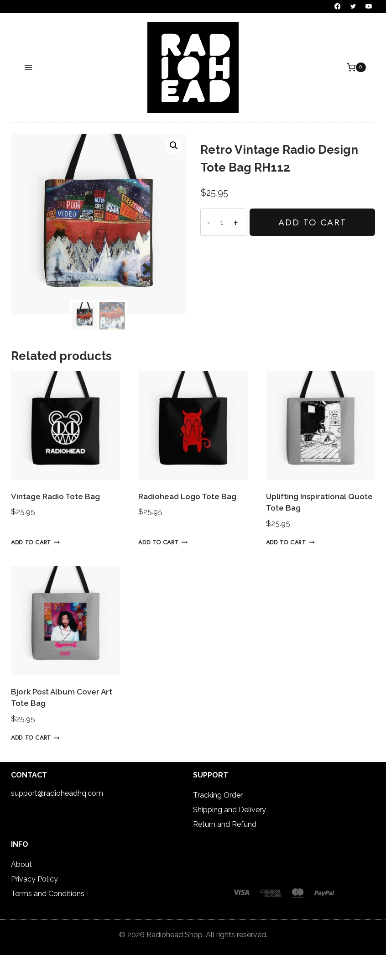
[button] (174, 145)
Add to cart (311, 222)
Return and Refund (224, 824)
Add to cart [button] (35, 542)
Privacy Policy (34, 879)
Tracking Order (218, 795)
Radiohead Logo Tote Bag (187, 496)
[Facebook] (337, 6)
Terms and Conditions (47, 893)
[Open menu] (28, 67)
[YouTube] (368, 6)
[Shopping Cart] (356, 68)
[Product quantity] (221, 222)
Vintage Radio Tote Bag (55, 496)
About (21, 864)
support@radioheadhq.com (57, 793)
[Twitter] (353, 6)
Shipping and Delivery (229, 809)
